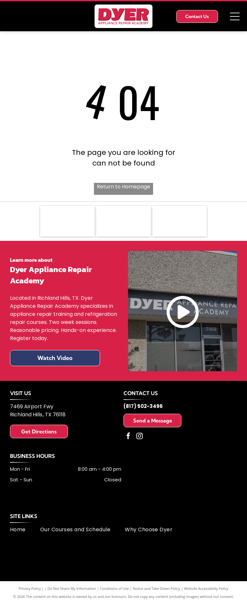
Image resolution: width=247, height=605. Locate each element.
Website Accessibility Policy (206, 589)
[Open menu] (235, 16)
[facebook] (128, 438)
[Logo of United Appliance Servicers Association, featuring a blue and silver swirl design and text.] (123, 222)
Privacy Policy (30, 589)
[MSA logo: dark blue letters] (179, 222)
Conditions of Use (114, 589)
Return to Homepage (123, 186)
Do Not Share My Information (72, 589)
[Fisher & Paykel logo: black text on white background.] (67, 222)
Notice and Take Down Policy (156, 589)
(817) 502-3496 (143, 407)
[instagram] (139, 438)
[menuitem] (25, 531)
